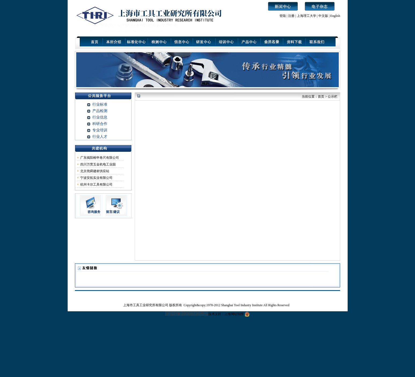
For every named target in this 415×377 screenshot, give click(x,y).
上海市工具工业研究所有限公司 (146, 305)
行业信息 (99, 117)
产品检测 (99, 111)
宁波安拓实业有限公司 (96, 178)
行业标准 (99, 104)
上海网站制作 (234, 314)
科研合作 (99, 124)
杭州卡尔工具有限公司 (96, 184)
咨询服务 (94, 212)
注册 (291, 16)
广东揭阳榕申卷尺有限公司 (99, 158)
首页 (321, 96)
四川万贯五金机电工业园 (98, 164)
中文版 (323, 16)
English (335, 16)
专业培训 (99, 130)
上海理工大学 (307, 16)
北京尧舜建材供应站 (94, 171)
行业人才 (99, 137)
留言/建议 (113, 212)
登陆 (282, 16)
